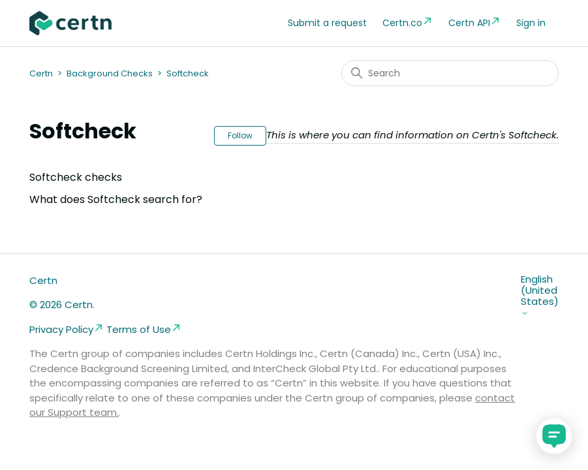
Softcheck (187, 73)
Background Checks (110, 73)
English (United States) (540, 296)
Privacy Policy (66, 329)
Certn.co (407, 22)
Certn (41, 73)
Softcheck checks (75, 177)
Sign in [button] (531, 22)
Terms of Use (143, 329)
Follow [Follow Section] (240, 135)
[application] (554, 436)
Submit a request (327, 22)
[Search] (450, 73)
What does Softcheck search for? (115, 199)
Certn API (474, 22)
